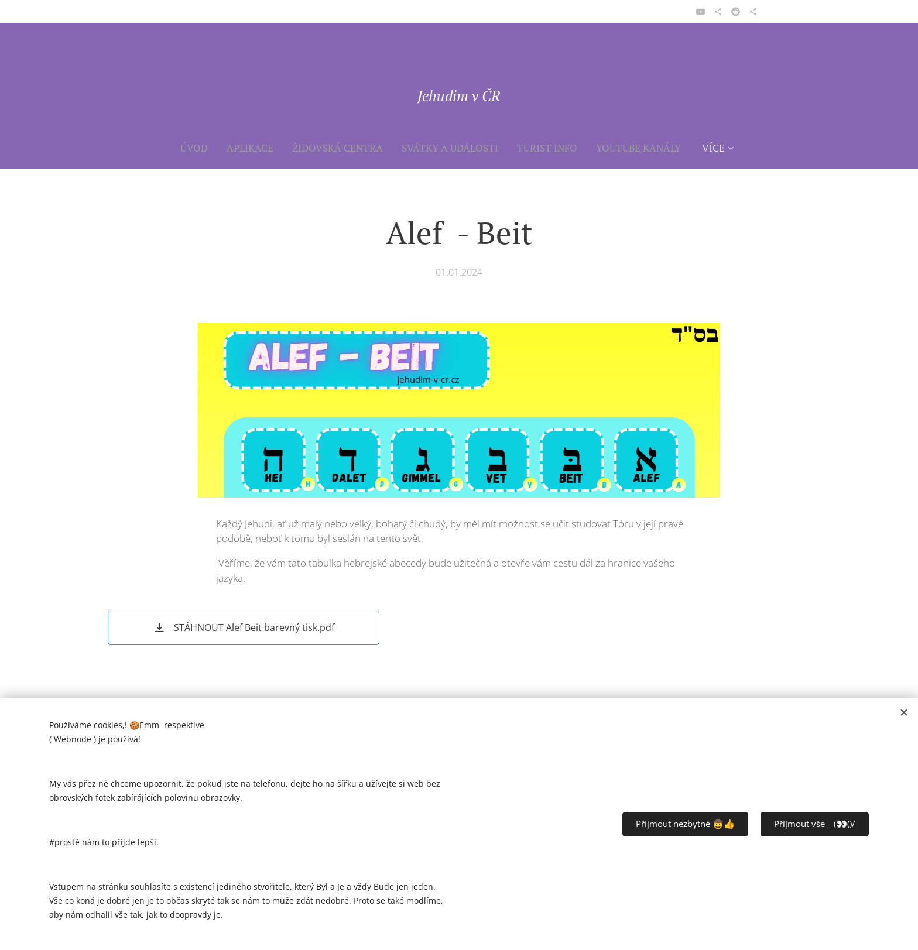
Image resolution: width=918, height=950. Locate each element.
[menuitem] (198, 148)
